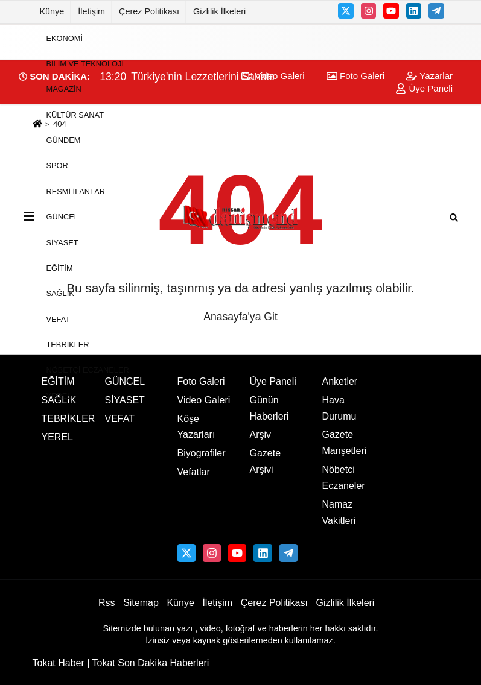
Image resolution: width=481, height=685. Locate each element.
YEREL (59, 395)
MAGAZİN (63, 88)
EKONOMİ (64, 37)
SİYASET (62, 242)
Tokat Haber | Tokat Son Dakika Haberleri (121, 663)
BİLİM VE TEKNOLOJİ (85, 63)
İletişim (91, 11)
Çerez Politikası (149, 11)
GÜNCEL (62, 216)
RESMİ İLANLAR (75, 190)
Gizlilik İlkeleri (219, 11)
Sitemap (141, 603)
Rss (106, 603)
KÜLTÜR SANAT (75, 114)
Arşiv (261, 434)
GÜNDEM (63, 140)
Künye (52, 11)
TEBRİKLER (67, 344)
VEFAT (58, 318)
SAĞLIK (60, 293)
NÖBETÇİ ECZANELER (87, 369)
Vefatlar (193, 472)
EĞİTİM (59, 268)
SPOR (57, 165)
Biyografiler (201, 453)
